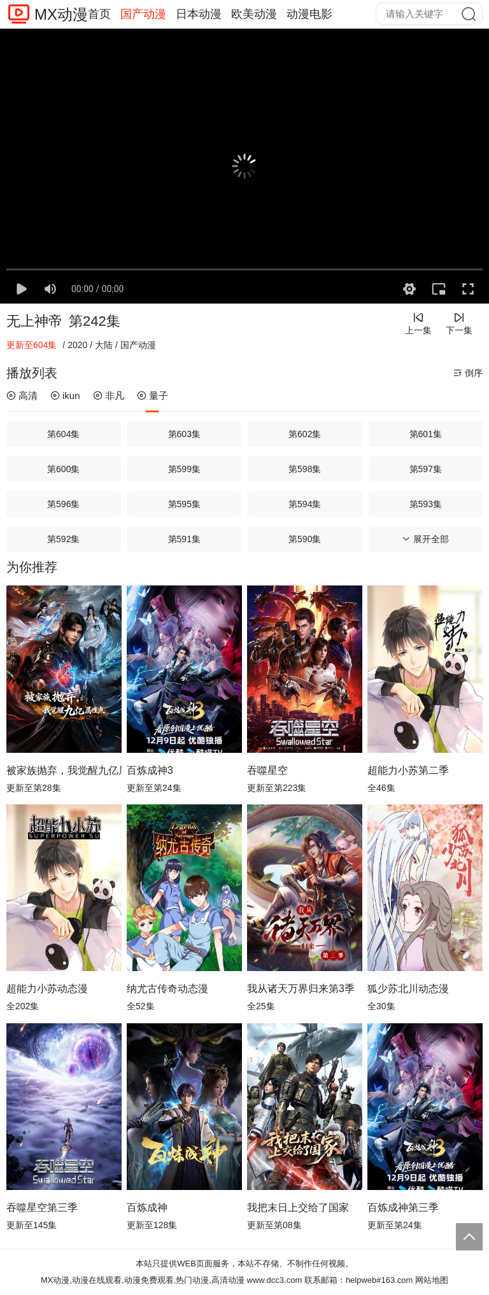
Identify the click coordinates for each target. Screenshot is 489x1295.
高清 (22, 395)
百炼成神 (147, 1207)
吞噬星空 (267, 770)
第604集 (63, 434)
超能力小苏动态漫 (47, 988)
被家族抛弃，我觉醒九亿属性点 (64, 770)
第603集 (184, 434)
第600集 (63, 469)
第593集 (425, 504)
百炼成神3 (150, 770)
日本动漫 (199, 14)
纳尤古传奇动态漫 (167, 988)
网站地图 (431, 1280)
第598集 (304, 469)
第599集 (184, 469)
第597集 (425, 469)
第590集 (304, 539)
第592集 (63, 539)
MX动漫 (61, 14)
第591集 (184, 539)
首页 (99, 14)
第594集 (304, 504)
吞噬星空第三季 (42, 1207)
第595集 (184, 504)
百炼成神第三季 (403, 1207)
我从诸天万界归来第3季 (301, 988)
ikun (65, 395)
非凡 (108, 395)
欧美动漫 (254, 14)
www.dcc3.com (274, 1280)
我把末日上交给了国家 (298, 1207)
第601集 (425, 434)
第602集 (304, 434)
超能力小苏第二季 (408, 770)
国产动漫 (143, 14)
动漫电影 (309, 14)
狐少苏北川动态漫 (408, 988)
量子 (152, 395)
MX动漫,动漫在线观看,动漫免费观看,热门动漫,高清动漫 (142, 1280)
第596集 (63, 504)
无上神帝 (34, 321)
